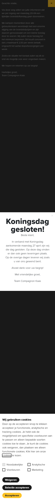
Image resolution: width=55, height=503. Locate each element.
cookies (6, 455)
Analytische (36, 464)
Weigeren (11, 479)
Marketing (35, 469)
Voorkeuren (11, 469)
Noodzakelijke (12, 464)
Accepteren (12, 495)
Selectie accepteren (17, 487)
